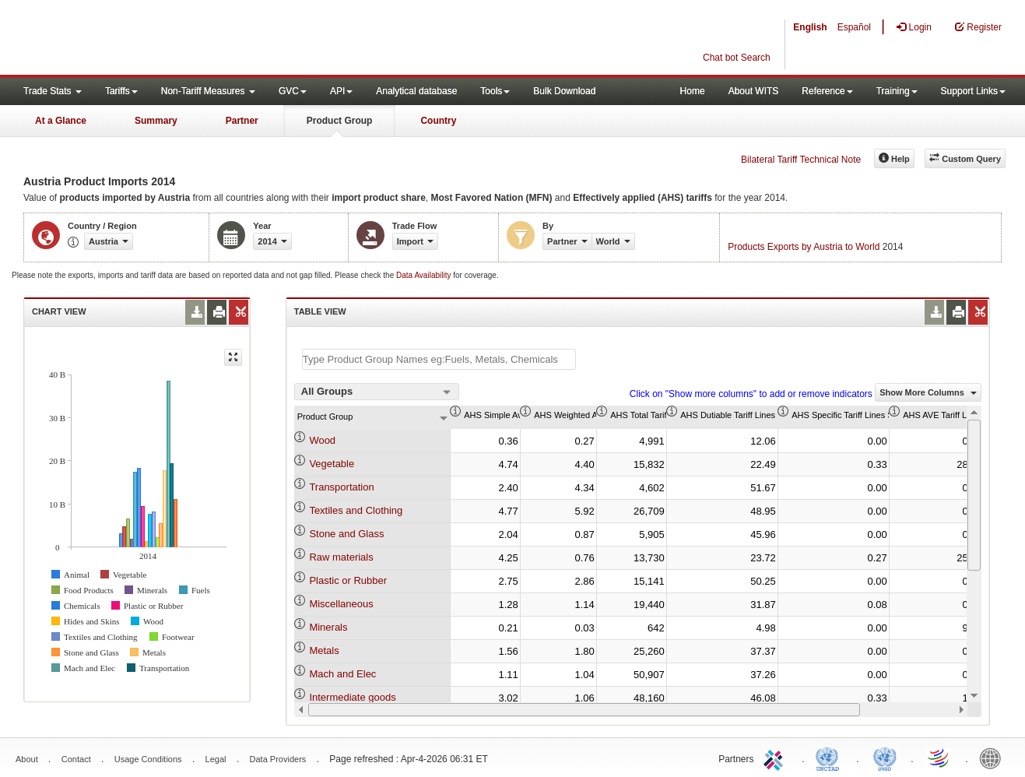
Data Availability (424, 275)
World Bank (993, 757)
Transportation (341, 487)
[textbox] (439, 359)
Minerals (328, 627)
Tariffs (121, 91)
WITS (155, 39)
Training (897, 91)
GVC (293, 91)
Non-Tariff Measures (208, 91)
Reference (827, 91)
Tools (495, 91)
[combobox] (376, 391)
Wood (322, 440)
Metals (324, 650)
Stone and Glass (346, 534)
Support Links (973, 91)
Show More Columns (928, 392)
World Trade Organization (939, 757)
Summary (156, 120)
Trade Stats (52, 91)
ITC (776, 757)
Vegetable (331, 463)
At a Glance (60, 120)
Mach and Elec (342, 674)
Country (438, 120)
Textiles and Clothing (355, 510)
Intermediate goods (352, 697)
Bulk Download (564, 91)
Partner (242, 120)
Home (692, 91)
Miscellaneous (341, 604)
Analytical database (416, 91)
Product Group (340, 120)
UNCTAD (830, 757)
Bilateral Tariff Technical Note (801, 159)
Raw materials (341, 557)
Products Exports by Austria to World (803, 246)
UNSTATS (884, 757)
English (810, 27)
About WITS (753, 91)
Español (854, 27)
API (341, 91)
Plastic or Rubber (348, 580)
